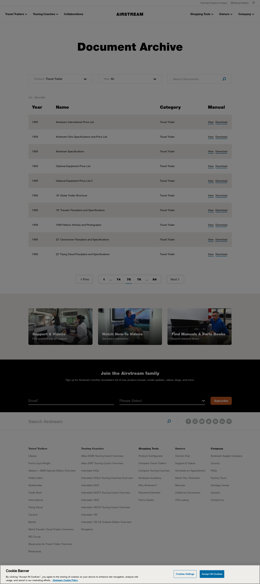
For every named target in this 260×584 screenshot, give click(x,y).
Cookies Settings (185, 573)
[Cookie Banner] (130, 574)
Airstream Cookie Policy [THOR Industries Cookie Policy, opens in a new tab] (65, 580)
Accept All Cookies (212, 573)
